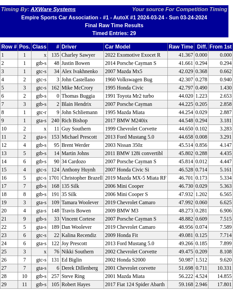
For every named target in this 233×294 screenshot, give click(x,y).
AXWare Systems (53, 9)
